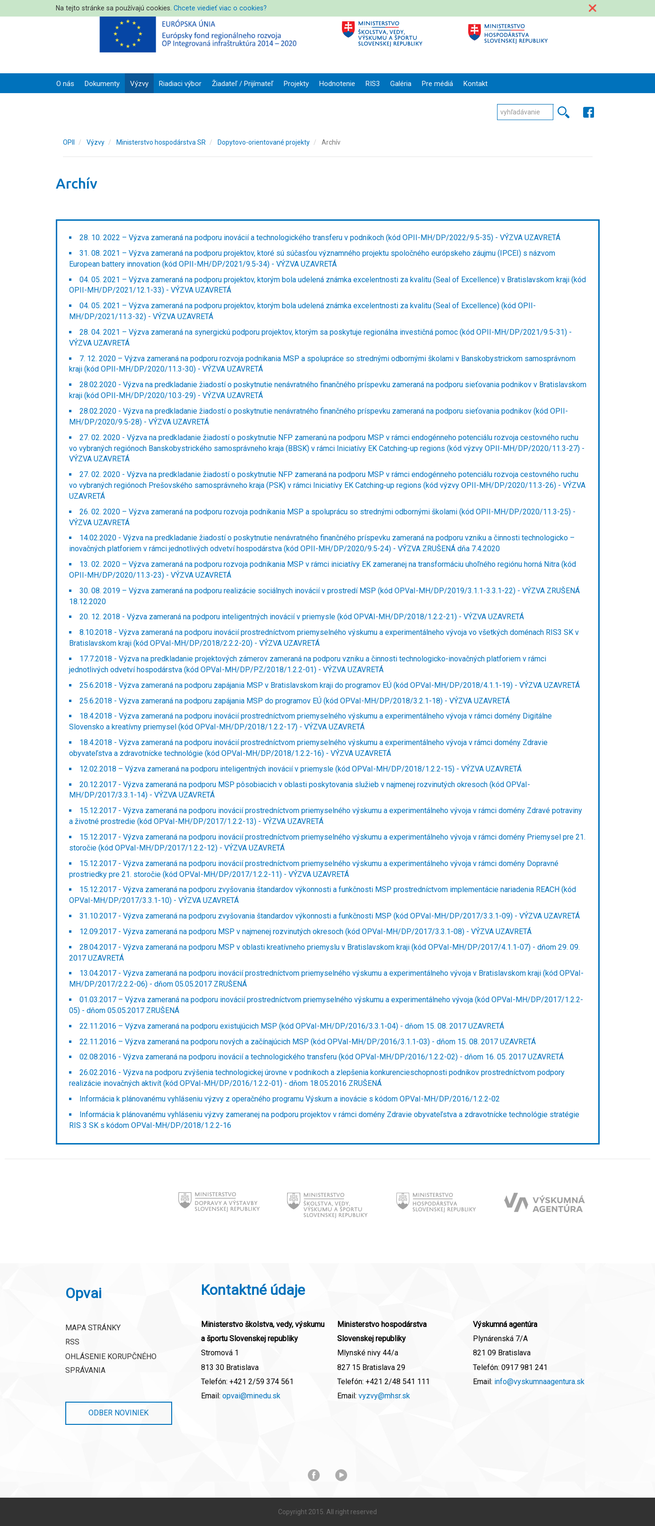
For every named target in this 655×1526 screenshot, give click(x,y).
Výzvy (139, 83)
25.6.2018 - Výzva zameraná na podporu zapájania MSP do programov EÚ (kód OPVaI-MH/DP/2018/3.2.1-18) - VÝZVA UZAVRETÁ (294, 700)
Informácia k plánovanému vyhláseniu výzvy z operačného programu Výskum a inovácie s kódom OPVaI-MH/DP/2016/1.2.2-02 (289, 1098)
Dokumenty (102, 83)
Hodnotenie (337, 83)
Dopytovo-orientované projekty (264, 142)
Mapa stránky (93, 1327)
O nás (65, 83)
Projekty (296, 83)
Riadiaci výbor (180, 83)
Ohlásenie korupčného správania (111, 1363)
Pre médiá (437, 83)
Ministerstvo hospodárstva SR (161, 142)
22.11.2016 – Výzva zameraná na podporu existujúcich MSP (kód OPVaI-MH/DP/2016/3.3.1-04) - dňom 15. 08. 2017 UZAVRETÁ (291, 1026)
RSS (72, 1341)
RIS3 (373, 83)
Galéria (400, 83)
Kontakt (475, 83)
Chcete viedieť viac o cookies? (220, 8)
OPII (69, 142)
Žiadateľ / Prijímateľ (242, 83)
